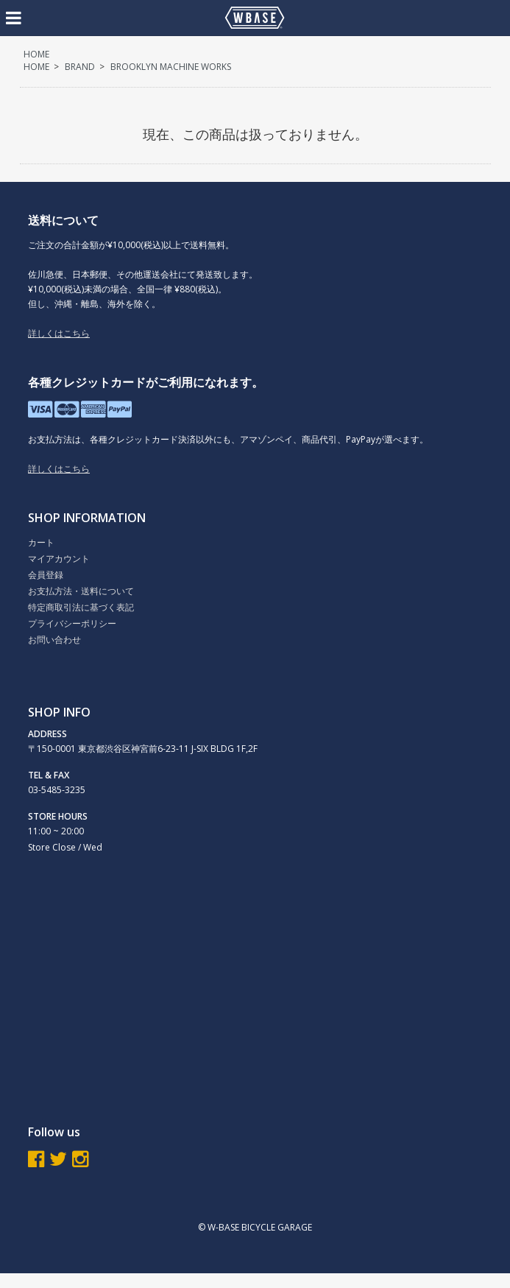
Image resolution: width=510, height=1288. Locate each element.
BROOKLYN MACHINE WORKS (170, 66)
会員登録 (45, 575)
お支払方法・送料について (81, 591)
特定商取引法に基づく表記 (81, 607)
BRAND (80, 66)
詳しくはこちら (59, 333)
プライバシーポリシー (72, 623)
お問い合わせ (54, 639)
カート (41, 542)
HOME (36, 54)
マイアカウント (59, 558)
